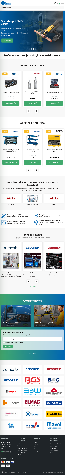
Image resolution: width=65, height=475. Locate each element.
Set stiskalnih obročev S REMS (54, 150)
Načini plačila (54, 450)
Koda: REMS (8, 40)
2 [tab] (31, 49)
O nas (35, 442)
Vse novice (32, 354)
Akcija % (19, 454)
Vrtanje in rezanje (22, 446)
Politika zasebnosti (55, 444)
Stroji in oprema (22, 448)
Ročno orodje (21, 444)
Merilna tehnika (21, 452)
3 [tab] (33, 49)
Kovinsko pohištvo (22, 450)
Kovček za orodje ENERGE (11, 92)
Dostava (52, 453)
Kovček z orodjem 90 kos (54, 92)
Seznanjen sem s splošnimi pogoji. (14, 342)
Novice (36, 449)
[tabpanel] (32, 31)
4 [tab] (36, 49)
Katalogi (36, 444)
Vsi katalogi (32, 286)
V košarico (11, 103)
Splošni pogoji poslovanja (54, 447)
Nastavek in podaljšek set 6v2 (32, 92)
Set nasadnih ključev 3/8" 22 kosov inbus (11, 150)
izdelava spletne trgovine (49, 472)
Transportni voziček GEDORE (32, 150)
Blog (35, 446)
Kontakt (36, 451)
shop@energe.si (8, 452)
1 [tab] (29, 49)
